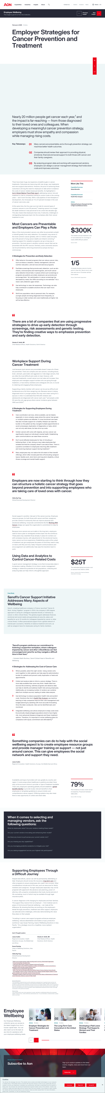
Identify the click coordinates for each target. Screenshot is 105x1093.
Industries (27, 5)
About (43, 5)
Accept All (91, 1085)
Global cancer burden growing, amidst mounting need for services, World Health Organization (33, 961)
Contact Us (67, 4)
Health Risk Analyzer (41, 698)
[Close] (102, 1084)
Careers (75, 4)
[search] (48, 4)
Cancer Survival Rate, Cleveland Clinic (21, 963)
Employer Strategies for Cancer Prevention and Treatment (39, 1028)
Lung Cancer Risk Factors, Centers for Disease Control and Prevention (28, 964)
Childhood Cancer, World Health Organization (23, 968)
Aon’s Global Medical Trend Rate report (25, 193)
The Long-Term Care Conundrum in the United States (65, 1028)
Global (96, 5)
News (87, 4)
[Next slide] (36, 1040)
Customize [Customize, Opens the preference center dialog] (69, 1085)
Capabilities (18, 5)
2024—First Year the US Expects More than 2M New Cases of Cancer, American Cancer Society (34, 970)
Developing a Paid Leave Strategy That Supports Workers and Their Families (89, 1029)
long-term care (48, 881)
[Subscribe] (69, 1072)
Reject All (80, 1085)
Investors (81, 4)
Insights (36, 5)
